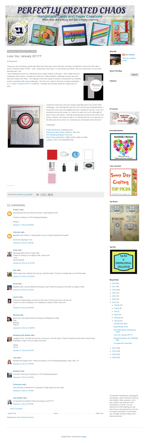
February (117, 318)
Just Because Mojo (120, 324)
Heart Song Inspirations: (55, 137)
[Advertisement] (123, 376)
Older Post (99, 413)
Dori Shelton (130, 55)
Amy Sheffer (18, 398)
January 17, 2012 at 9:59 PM (23, 225)
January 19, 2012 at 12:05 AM (23, 276)
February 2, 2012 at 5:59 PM (23, 404)
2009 (114, 354)
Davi (14, 270)
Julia (15, 358)
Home (56, 413)
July (115, 311)
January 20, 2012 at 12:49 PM (23, 328)
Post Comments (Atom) (25, 417)
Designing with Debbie (21, 335)
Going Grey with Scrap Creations (59, 132)
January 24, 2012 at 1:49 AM (23, 391)
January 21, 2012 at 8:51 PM (23, 350)
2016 (114, 290)
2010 (114, 351)
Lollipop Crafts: (52, 140)
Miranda (16, 315)
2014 (114, 296)
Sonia (15, 250)
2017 (114, 287)
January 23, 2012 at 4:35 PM (23, 377)
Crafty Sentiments (53, 130)
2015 (114, 293)
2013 (114, 299)
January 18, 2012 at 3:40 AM (23, 243)
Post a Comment (16, 409)
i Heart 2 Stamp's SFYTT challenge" (25, 84)
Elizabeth (16, 371)
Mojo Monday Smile (121, 327)
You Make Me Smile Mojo (123, 343)
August (117, 308)
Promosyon (17, 384)
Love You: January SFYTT (123, 335)
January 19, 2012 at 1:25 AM (23, 290)
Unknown (16, 232)
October (117, 305)
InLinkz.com (10, 185)
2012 (114, 302)
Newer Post (12, 413)
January (117, 321)
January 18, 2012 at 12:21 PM (23, 263)
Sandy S (16, 210)
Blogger (83, 437)
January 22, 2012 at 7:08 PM (23, 364)
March (116, 315)
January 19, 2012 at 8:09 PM (23, 308)
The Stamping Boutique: (55, 135)
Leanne (16, 297)
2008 (114, 357)
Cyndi (15, 284)
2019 (114, 283)
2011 (114, 348)
